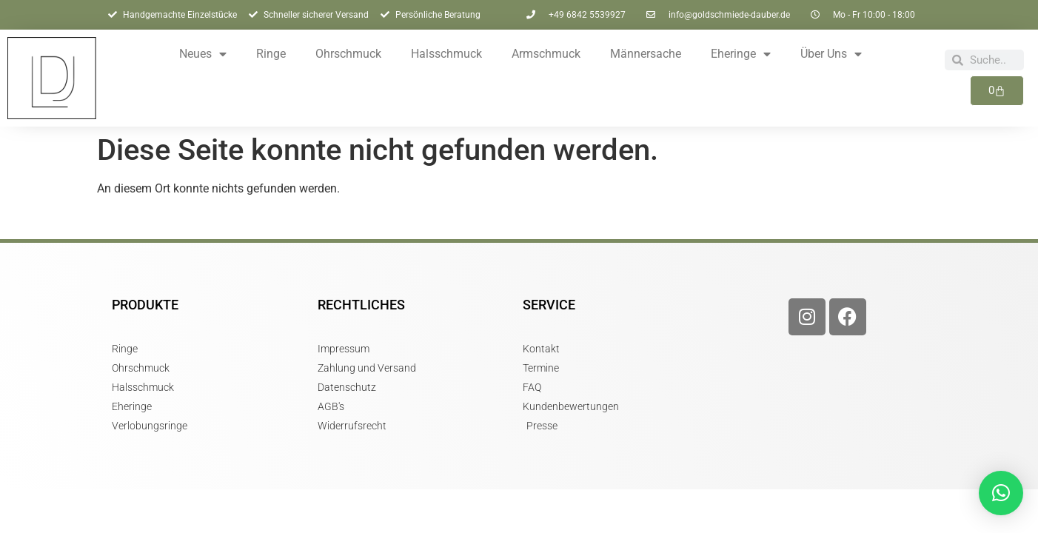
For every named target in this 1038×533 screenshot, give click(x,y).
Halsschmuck (446, 54)
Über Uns (831, 54)
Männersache (645, 54)
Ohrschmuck (348, 54)
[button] (1001, 493)
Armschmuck (546, 54)
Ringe (271, 54)
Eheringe (741, 54)
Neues (203, 54)
